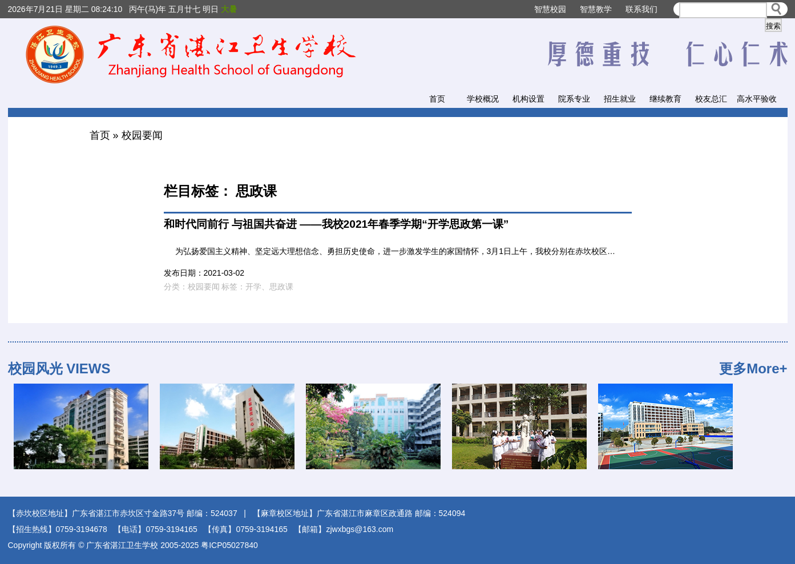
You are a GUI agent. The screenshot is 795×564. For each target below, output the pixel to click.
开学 (253, 286)
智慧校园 (550, 9)
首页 (437, 98)
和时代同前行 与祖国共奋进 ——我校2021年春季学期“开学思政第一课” (336, 224)
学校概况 (483, 98)
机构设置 (528, 98)
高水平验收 (757, 98)
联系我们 (641, 9)
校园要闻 (142, 135)
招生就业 (620, 98)
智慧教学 (596, 9)
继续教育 (665, 98)
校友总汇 (711, 98)
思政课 (281, 286)
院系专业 (574, 98)
